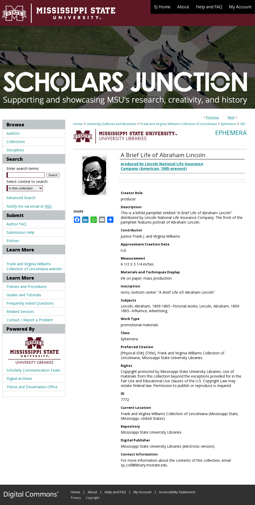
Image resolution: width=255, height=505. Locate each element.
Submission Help (20, 232)
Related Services (20, 311)
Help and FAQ (115, 492)
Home (77, 124)
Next (231, 117)
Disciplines (15, 149)
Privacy (76, 498)
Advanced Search (21, 197)
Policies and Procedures (27, 286)
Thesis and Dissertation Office (32, 386)
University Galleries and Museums (111, 124)
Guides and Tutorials (24, 294)
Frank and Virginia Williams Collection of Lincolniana (179, 124)
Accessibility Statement (177, 492)
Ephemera (228, 124)
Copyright (92, 498)
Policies (13, 240)
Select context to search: (27, 181)
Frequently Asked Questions (30, 303)
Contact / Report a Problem (30, 319)
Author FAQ (16, 223)
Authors (13, 133)
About (92, 492)
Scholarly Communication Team (33, 370)
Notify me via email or (29, 206)
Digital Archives (19, 378)
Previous (212, 117)
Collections (16, 141)
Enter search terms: (23, 168)
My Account (142, 492)
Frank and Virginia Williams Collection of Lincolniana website (34, 266)
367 (243, 124)
